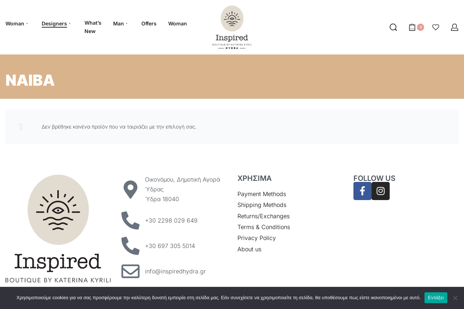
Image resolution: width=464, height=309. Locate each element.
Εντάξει (436, 297)
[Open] (436, 27)
